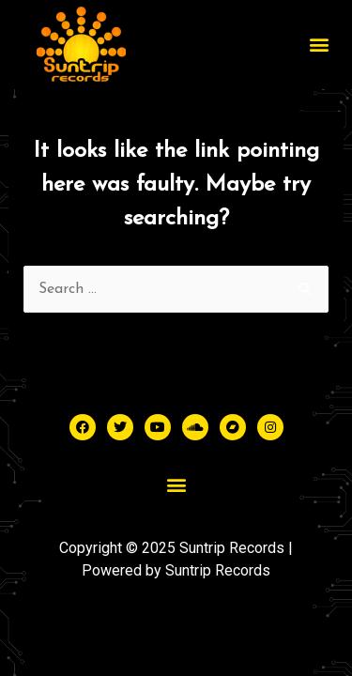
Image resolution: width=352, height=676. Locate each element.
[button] (318, 44)
